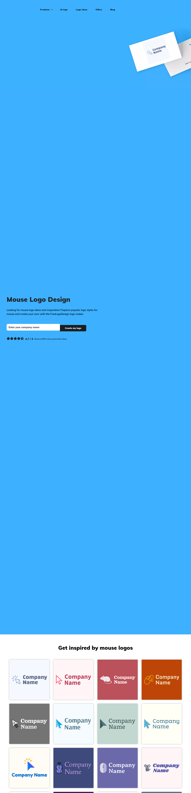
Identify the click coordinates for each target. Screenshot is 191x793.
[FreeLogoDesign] (21, 6)
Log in (182, 6)
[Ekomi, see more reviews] (37, 338)
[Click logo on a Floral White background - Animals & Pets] (29, 768)
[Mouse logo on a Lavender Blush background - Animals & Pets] (162, 768)
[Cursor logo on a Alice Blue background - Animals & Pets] (73, 724)
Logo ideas (80, 6)
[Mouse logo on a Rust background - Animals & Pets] (162, 680)
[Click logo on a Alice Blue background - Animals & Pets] (29, 680)
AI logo (62, 6)
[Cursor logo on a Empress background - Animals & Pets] (29, 724)
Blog (111, 6)
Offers (97, 6)
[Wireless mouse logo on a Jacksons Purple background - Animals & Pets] (73, 768)
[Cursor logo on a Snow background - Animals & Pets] (73, 680)
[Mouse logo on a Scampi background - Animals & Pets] (117, 768)
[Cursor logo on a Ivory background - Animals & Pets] (162, 724)
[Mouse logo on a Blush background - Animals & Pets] (117, 680)
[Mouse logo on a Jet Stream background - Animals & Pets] (117, 724)
